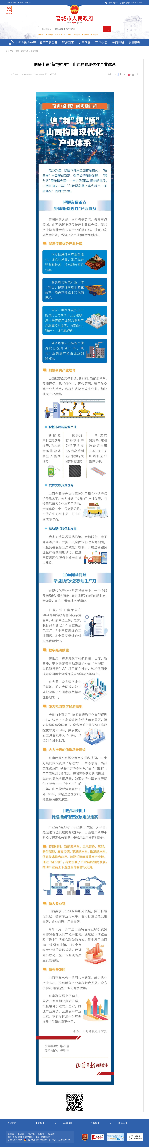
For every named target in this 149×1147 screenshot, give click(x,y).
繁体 (128, 3)
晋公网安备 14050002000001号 (39, 1140)
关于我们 (11, 1134)
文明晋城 (76, 35)
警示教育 (49, 35)
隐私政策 (51, 1134)
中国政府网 (11, 3)
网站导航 (31, 1134)
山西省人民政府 (24, 3)
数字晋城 (94, 35)
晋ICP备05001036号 (15, 1140)
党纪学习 (58, 35)
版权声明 (41, 1134)
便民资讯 (34, 51)
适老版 (122, 3)
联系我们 (21, 1134)
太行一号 (85, 35)
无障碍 (116, 3)
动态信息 (25, 51)
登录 (110, 3)
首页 (17, 51)
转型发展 (67, 35)
